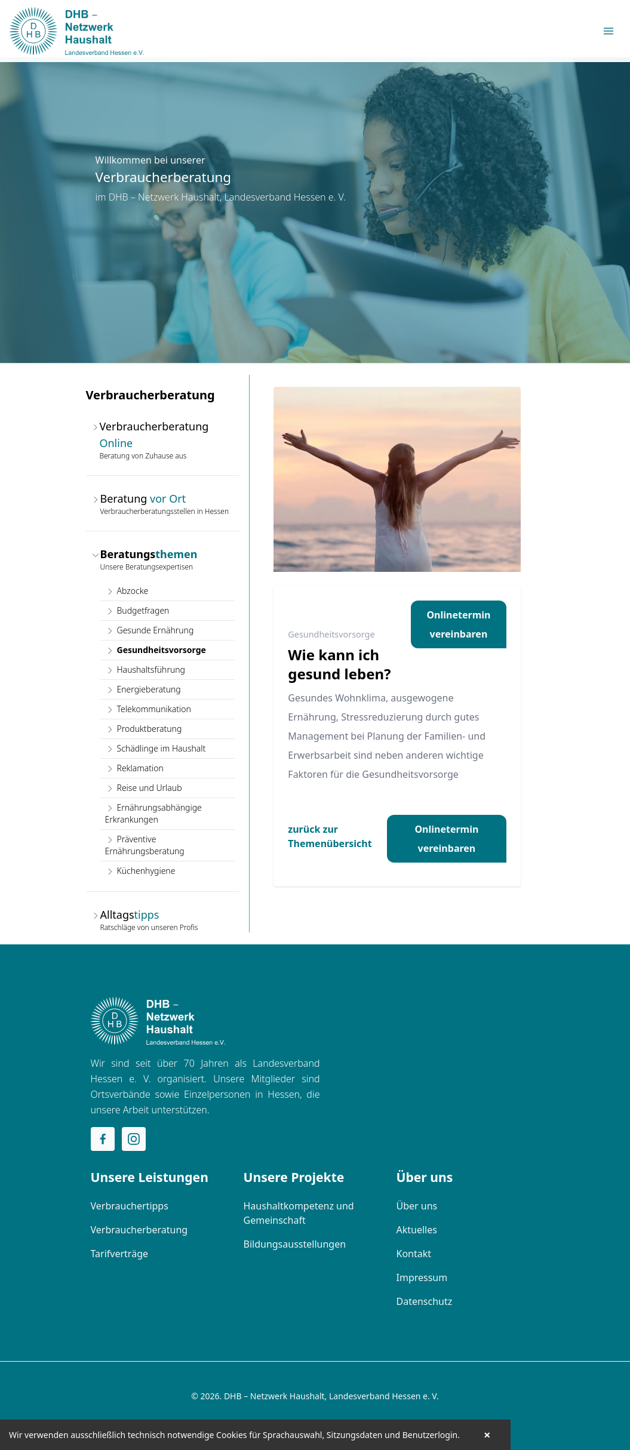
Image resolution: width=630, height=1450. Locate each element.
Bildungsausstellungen (295, 1244)
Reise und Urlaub (143, 787)
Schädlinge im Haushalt (155, 748)
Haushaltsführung (145, 669)
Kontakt (414, 1253)
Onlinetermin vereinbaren (458, 624)
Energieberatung (143, 689)
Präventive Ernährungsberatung (145, 845)
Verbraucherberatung (139, 1229)
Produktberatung (143, 728)
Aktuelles (417, 1229)
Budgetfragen (137, 610)
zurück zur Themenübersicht (329, 836)
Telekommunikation (148, 709)
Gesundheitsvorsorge (155, 649)
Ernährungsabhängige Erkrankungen (153, 813)
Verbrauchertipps (129, 1205)
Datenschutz (425, 1301)
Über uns (417, 1205)
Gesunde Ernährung (149, 630)
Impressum (422, 1277)
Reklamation (134, 768)
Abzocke (127, 590)
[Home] (158, 1021)
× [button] (487, 1435)
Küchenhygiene (140, 870)
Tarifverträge (120, 1253)
